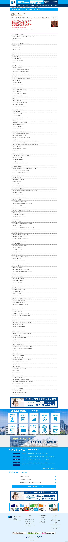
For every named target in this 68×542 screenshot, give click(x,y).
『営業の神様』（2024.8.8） (16, 49)
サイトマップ (55, 528)
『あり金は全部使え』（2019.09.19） (17, 76)
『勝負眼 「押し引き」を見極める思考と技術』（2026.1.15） (21, 172)
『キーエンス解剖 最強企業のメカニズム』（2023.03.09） (20, 170)
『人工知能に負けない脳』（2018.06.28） (18, 278)
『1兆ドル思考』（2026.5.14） (16, 181)
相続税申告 (43, 517)
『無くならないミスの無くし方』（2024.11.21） (19, 164)
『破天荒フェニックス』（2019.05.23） (18, 375)
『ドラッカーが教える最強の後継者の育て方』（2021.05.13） (21, 133)
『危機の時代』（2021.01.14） (16, 258)
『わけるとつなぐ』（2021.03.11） (17, 113)
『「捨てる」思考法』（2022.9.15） (17, 146)
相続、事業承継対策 (42, 515)
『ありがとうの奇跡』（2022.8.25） (17, 350)
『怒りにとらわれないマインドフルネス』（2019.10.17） (20, 256)
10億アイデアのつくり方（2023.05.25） (18, 87)
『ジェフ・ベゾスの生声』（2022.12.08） (18, 194)
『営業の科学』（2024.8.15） (16, 56)
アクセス (55, 523)
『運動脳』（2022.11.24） (16, 370)
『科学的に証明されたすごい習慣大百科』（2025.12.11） (20, 304)
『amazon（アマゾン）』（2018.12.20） (18, 254)
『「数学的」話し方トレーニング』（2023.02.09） (19, 89)
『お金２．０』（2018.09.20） (16, 177)
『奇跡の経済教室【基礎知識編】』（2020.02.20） (19, 148)
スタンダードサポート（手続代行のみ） (29, 525)
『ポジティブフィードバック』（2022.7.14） (18, 205)
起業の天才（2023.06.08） (16, 219)
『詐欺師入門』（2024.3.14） (16, 208)
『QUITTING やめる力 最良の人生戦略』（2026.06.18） (20, 43)
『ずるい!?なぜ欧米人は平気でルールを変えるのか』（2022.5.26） (22, 322)
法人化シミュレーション (29, 521)
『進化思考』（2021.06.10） (16, 320)
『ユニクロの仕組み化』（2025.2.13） (17, 276)
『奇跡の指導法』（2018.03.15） (17, 287)
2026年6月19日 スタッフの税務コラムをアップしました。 (38, 453)
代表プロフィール (55, 516)
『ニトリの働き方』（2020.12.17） (17, 82)
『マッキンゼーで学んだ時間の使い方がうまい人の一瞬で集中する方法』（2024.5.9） (24, 190)
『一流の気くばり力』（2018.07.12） (17, 139)
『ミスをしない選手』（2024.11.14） (17, 161)
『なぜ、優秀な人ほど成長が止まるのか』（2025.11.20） (20, 361)
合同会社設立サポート (30, 517)
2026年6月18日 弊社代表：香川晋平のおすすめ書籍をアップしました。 (41, 456)
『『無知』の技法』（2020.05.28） (17, 247)
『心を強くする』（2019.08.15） (17, 221)
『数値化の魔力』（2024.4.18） (16, 38)
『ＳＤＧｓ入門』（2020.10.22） (17, 390)
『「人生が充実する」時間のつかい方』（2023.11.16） (20, 386)
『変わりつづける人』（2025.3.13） (17, 212)
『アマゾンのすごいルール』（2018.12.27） (18, 260)
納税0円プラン (42, 521)
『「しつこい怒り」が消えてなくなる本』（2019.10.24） (20, 265)
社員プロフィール (55, 519)
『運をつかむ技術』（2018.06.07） (17, 126)
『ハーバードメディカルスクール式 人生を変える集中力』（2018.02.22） (23, 346)
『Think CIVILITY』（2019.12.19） (17, 166)
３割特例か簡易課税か (25, 479)
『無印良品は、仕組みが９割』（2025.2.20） (18, 331)
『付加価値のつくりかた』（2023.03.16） (18, 183)
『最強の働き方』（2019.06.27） (17, 199)
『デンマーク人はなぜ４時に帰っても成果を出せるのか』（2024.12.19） (22, 381)
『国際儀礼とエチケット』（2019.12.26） (18, 179)
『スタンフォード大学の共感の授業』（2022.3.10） (19, 392)
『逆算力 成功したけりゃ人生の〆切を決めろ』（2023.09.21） (21, 137)
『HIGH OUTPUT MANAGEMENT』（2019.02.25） (19, 289)
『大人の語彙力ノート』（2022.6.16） (17, 120)
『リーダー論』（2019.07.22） (16, 58)
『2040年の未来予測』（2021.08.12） (17, 267)
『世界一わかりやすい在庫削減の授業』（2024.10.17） (20, 117)
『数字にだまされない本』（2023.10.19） (18, 128)
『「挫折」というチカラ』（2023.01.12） (18, 355)
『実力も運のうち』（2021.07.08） (17, 157)
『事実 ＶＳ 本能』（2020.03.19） (17, 324)
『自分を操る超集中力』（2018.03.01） (18, 372)
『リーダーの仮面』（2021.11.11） (17, 232)
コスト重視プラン (42, 519)
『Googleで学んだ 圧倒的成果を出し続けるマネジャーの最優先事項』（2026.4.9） (24, 168)
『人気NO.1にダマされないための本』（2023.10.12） (20, 122)
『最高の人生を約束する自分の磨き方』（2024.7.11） (20, 245)
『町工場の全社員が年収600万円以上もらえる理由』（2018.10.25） (22, 298)
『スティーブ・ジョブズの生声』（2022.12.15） (19, 197)
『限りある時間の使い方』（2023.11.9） (18, 34)
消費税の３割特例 (24, 476)
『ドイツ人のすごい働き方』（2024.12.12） (18, 377)
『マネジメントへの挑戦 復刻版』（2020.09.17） (19, 236)
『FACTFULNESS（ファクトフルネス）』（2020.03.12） (20, 313)
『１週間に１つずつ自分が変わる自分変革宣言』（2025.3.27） (21, 234)
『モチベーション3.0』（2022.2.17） (17, 225)
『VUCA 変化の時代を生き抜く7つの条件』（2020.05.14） (21, 238)
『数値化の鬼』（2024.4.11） (16, 342)
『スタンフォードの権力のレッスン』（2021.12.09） (19, 337)
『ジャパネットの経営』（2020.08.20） (18, 109)
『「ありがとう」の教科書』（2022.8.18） (18, 344)
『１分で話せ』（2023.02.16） (16, 91)
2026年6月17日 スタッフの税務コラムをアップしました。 (38, 459)
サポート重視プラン (42, 522)
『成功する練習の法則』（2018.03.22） (18, 291)
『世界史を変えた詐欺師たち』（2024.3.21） (18, 214)
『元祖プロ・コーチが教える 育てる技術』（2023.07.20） (20, 379)
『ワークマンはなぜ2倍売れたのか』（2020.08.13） (19, 102)
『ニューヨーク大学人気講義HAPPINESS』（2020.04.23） (20, 69)
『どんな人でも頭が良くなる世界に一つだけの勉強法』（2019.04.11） (22, 223)
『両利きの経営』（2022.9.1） (16, 115)
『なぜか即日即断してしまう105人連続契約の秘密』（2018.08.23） (22, 271)
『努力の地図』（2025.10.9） (16, 364)
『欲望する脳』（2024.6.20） (16, 80)
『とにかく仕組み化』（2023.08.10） (17, 104)
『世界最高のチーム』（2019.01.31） (17, 60)
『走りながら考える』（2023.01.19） (17, 357)
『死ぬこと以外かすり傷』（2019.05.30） (18, 394)
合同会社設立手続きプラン (29, 519)
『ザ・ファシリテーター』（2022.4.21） (18, 188)
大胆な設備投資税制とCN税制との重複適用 (31, 482)
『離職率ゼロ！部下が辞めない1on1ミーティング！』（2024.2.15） (22, 359)
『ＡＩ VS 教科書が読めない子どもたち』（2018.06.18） (21, 269)
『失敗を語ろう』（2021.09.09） (17, 45)
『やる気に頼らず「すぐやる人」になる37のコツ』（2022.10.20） (21, 315)
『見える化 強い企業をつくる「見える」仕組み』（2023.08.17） (21, 131)
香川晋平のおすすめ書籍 (55, 520)
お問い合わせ (55, 524)
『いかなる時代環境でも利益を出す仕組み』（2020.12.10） (20, 71)
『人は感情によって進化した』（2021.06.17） (19, 326)
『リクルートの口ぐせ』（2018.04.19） (18, 335)
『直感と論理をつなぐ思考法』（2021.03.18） (19, 124)
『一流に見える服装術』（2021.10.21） (18, 159)
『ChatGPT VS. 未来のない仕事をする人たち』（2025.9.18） (21, 155)
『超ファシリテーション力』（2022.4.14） (18, 175)
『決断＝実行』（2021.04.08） (16, 309)
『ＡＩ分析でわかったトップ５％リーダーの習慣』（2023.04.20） (21, 333)
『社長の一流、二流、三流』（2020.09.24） (18, 243)
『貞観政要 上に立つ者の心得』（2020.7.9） (18, 302)
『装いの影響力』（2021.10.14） (17, 150)
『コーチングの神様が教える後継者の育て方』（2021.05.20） (21, 142)
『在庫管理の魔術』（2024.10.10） (17, 98)
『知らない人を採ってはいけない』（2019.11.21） (19, 93)
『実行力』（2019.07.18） (16, 54)
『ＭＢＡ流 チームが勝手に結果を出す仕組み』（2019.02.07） (21, 78)
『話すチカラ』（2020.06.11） (16, 100)
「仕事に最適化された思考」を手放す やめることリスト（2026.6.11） (22, 383)
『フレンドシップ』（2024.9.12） (17, 282)
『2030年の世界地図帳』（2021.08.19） (18, 280)
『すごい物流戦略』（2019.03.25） (17, 65)
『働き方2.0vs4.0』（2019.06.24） (17, 192)
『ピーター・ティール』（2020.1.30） (17, 388)
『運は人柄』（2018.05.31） (16, 111)
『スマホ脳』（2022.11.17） (16, 366)
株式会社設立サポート (30, 523)
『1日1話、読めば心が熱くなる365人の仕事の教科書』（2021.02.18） (22, 348)
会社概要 (55, 515)
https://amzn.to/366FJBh (18, 15)
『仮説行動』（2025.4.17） (16, 47)
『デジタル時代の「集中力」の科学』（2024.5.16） (19, 201)
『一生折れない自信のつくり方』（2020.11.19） (19, 216)
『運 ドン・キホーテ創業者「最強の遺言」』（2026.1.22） (21, 186)
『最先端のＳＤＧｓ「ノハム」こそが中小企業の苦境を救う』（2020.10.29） (23, 36)
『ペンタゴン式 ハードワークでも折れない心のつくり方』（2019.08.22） (23, 227)
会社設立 (29, 515)
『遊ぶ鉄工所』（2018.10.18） (16, 293)
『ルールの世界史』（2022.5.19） (17, 311)
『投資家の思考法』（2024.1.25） (17, 249)
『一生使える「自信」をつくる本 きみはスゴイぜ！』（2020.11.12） (22, 203)
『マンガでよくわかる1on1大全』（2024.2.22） (19, 368)
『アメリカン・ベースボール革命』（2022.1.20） (19, 135)
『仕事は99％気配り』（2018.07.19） (17, 153)
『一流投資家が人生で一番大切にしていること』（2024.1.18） (21, 210)
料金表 (55, 522)
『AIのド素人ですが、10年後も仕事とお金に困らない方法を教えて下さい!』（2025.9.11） (25, 144)
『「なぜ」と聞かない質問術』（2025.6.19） (18, 300)
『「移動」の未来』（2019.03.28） (17, 67)
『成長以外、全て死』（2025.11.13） (17, 353)
